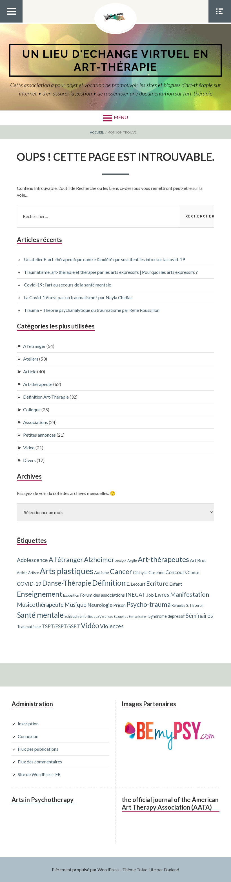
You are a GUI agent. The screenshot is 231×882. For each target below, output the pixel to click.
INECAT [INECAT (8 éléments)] (136, 594)
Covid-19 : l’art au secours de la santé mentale (67, 284)
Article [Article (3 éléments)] (22, 572)
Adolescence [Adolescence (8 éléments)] (32, 560)
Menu (121, 117)
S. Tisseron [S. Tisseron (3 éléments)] (194, 605)
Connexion (28, 736)
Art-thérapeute (37, 384)
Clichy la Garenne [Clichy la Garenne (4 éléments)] (149, 572)
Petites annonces (39, 434)
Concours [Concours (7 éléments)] (176, 572)
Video (29, 447)
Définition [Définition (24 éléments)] (109, 582)
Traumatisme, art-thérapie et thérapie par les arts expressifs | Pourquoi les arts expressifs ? (111, 272)
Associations (35, 422)
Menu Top (11, 22)
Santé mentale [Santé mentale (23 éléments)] (40, 614)
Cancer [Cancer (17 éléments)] (121, 571)
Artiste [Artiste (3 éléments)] (33, 572)
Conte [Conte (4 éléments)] (193, 572)
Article (29, 371)
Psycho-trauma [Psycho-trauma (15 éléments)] (148, 604)
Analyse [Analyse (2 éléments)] (120, 561)
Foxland (171, 869)
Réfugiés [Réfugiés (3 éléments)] (178, 605)
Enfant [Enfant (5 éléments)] (175, 583)
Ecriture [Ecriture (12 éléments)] (157, 583)
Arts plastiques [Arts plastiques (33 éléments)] (66, 571)
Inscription (28, 723)
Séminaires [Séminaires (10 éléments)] (199, 615)
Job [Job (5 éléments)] (150, 594)
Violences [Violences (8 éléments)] (112, 626)
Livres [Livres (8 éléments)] (162, 594)
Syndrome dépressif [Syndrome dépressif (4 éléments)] (166, 616)
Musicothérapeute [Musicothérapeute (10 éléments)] (40, 604)
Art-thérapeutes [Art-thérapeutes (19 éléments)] (163, 559)
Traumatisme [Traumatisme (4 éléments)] (29, 626)
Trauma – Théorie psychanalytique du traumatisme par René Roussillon (91, 310)
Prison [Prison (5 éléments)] (119, 605)
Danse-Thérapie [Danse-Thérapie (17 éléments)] (66, 583)
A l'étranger (34, 346)
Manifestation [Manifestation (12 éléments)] (189, 594)
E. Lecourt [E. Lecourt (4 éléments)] (135, 584)
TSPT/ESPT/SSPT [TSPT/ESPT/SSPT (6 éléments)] (61, 626)
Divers (29, 460)
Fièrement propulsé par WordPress (85, 869)
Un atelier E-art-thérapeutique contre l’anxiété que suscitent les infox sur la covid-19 (104, 259)
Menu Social (219, 22)
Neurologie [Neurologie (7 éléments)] (99, 605)
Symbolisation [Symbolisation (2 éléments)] (138, 616)
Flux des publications (38, 749)
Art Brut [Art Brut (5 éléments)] (198, 560)
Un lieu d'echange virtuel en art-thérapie (115, 60)
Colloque (32, 409)
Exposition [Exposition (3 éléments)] (71, 595)
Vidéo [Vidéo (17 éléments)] (90, 625)
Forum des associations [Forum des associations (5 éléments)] (102, 594)
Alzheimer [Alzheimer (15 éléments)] (99, 559)
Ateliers (30, 358)
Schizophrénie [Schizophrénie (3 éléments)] (75, 616)
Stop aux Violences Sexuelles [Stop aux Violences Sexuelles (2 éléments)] (107, 616)
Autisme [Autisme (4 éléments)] (101, 572)
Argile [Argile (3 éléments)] (132, 560)
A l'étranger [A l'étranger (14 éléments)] (66, 559)
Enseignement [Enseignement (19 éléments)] (39, 594)
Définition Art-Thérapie (46, 396)
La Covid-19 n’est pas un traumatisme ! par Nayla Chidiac (78, 297)
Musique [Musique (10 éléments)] (75, 604)
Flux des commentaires (40, 761)
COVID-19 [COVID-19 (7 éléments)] (29, 584)
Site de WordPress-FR (39, 774)
